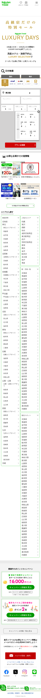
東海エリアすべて (9, 333)
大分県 (5, 452)
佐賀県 (5, 441)
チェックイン (7, 99)
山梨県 (5, 304)
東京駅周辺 (26, 236)
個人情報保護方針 (27, 693)
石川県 (5, 322)
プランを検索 (19, 145)
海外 (30, 76)
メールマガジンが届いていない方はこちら (20, 662)
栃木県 (5, 264)
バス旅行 (35, 81)
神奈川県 (6, 290)
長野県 (5, 308)
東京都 (5, 286)
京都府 (5, 362)
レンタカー (27, 81)
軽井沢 (24, 254)
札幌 (23, 222)
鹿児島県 (6, 459)
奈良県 (5, 373)
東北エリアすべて (9, 227)
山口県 (5, 405)
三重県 (5, 348)
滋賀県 (5, 358)
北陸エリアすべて (9, 315)
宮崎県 (5, 456)
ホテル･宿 (5, 81)
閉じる (38, 111)
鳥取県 (5, 390)
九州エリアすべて (9, 433)
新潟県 (5, 300)
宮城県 (5, 239)
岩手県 (5, 235)
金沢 (23, 251)
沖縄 (4, 463)
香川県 (5, 419)
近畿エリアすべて (9, 354)
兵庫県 (5, 369)
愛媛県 (5, 423)
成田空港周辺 (27, 233)
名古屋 (24, 257)
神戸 (23, 260)
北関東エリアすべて (10, 257)
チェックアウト (27, 99)
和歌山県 (6, 377)
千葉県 (5, 282)
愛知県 (5, 344)
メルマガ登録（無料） (23, 656)
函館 (23, 227)
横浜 (23, 248)
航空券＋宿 (12, 81)
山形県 (5, 246)
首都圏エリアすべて (10, 275)
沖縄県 (24, 409)
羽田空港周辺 (27, 242)
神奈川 (24, 311)
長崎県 (5, 444)
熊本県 (5, 448)
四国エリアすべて (9, 411)
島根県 (5, 393)
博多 (23, 263)
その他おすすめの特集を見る (20, 205)
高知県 (5, 426)
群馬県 (5, 268)
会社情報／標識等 (13, 693)
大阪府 (5, 366)
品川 (23, 239)
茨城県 (5, 261)
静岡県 (5, 340)
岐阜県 (5, 336)
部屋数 (4, 106)
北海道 (5, 222)
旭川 (23, 224)
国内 (10, 76)
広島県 (5, 401)
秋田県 (5, 243)
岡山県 (5, 397)
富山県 (5, 318)
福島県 (5, 250)
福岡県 (5, 437)
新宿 (23, 245)
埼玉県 (5, 279)
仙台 (23, 230)
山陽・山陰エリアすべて (11, 385)
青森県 (5, 231)
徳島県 (5, 415)
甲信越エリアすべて (10, 297)
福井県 (5, 326)
